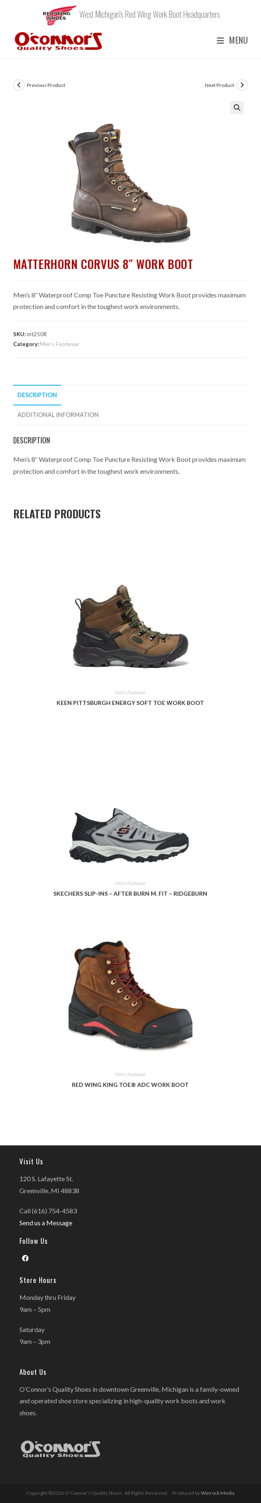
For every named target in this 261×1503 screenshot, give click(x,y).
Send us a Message (45, 1223)
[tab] (130, 395)
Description (37, 394)
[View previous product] (19, 85)
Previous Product (46, 85)
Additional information (58, 414)
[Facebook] (25, 1258)
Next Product (219, 85)
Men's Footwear (59, 344)
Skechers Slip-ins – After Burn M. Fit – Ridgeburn (130, 893)
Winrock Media (218, 1493)
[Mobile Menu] (229, 40)
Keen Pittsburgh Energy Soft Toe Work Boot (130, 702)
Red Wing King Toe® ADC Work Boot (130, 1084)
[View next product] (242, 85)
